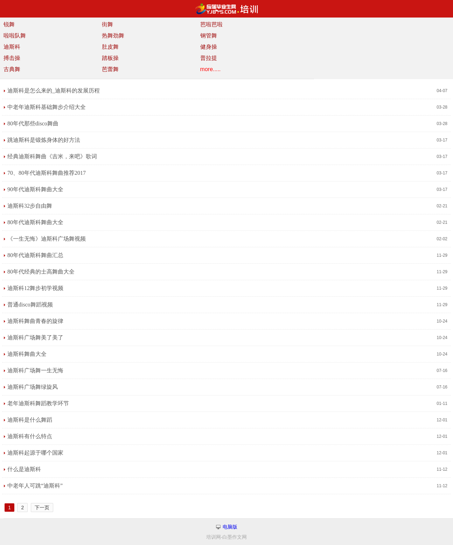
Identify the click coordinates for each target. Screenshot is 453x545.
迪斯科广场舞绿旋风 (32, 387)
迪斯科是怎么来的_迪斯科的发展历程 (53, 91)
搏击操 (12, 58)
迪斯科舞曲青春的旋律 (35, 321)
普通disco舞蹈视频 (30, 305)
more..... (210, 69)
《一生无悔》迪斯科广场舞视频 (46, 239)
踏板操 (110, 58)
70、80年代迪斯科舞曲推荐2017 (46, 173)
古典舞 (12, 69)
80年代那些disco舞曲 (32, 123)
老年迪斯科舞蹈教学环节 (38, 403)
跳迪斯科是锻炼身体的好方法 (43, 140)
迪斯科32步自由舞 (29, 206)
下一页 (42, 507)
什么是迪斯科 (24, 469)
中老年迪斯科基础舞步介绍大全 (46, 107)
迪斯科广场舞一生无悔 (35, 370)
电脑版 (230, 527)
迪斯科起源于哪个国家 (35, 453)
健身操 (208, 47)
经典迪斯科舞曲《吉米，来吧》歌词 (52, 156)
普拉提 (208, 58)
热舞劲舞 (113, 36)
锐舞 (9, 24)
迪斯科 (12, 47)
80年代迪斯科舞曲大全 (35, 222)
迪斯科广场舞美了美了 (35, 337)
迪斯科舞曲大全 (27, 354)
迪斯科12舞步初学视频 (35, 288)
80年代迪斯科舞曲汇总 (35, 255)
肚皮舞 (110, 47)
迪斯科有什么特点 (29, 436)
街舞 (107, 24)
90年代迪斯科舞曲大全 (35, 189)
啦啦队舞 (15, 36)
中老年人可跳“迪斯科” (35, 486)
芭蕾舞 (110, 69)
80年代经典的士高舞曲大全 (41, 272)
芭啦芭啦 (211, 24)
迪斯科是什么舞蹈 (29, 420)
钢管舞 (208, 36)
